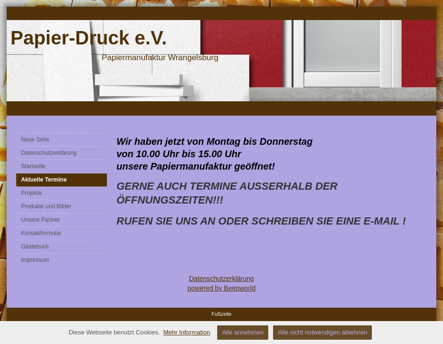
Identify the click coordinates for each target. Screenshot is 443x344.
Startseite (33, 166)
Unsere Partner (40, 219)
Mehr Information (186, 332)
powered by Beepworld (221, 288)
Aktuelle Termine (44, 179)
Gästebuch (35, 246)
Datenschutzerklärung (49, 153)
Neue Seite (35, 139)
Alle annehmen (243, 332)
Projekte (31, 193)
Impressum (35, 260)
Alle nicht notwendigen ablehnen (322, 332)
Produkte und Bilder (46, 206)
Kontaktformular (41, 233)
